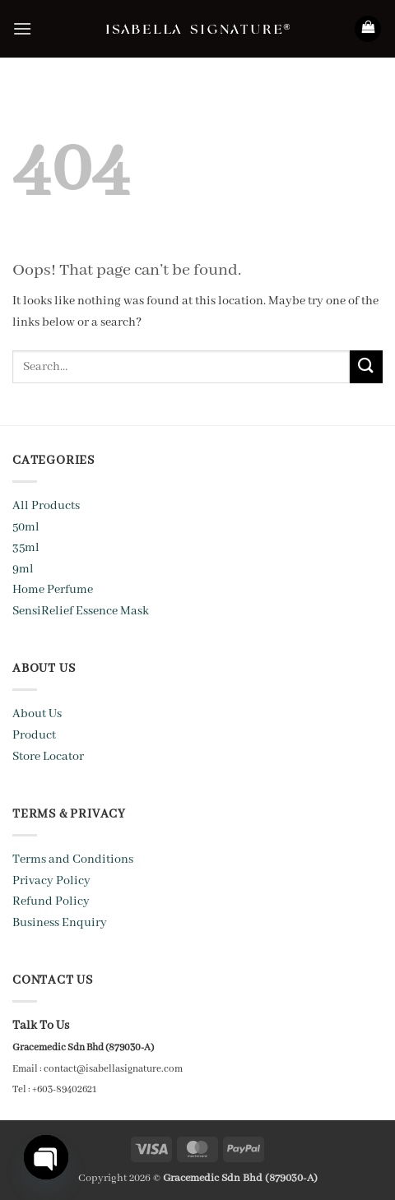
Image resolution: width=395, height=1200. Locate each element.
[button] (22, 28)
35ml (26, 547)
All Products (46, 505)
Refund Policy (51, 901)
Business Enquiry (59, 922)
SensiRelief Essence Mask (80, 611)
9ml (23, 569)
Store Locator (48, 756)
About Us (37, 714)
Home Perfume (52, 589)
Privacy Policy (51, 880)
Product (34, 735)
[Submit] (366, 366)
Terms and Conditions (72, 859)
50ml (26, 527)
